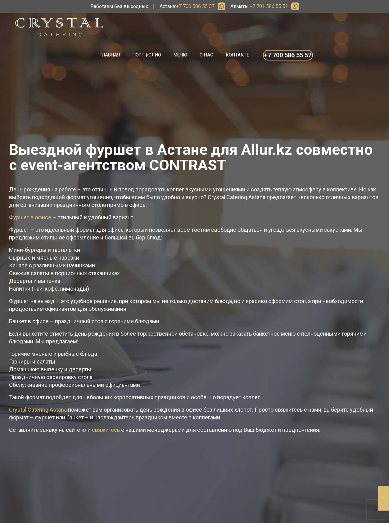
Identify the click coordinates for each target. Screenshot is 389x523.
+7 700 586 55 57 (195, 6)
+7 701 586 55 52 (269, 6)
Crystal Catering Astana (38, 409)
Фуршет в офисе (30, 217)
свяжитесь (106, 430)
